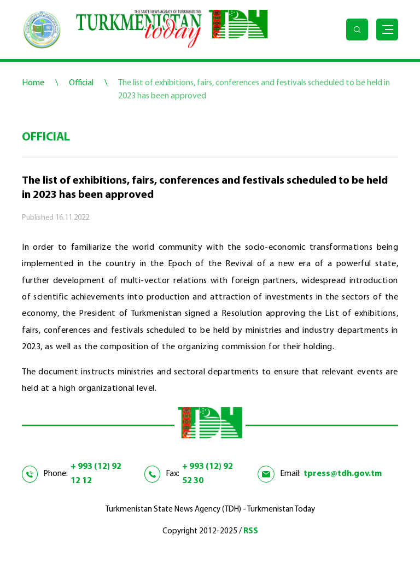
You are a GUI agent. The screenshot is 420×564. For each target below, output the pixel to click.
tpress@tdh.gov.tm (343, 473)
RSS (250, 531)
